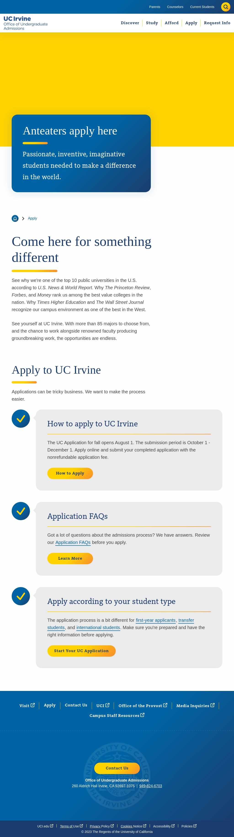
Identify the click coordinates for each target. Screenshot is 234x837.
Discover (130, 23)
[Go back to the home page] (15, 218)
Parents (154, 6)
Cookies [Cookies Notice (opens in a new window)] (133, 826)
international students (98, 627)
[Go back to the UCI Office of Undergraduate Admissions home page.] (27, 23)
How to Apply (70, 473)
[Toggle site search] (225, 6)
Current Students (202, 6)
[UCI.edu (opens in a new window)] (45, 826)
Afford (172, 23)
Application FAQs (73, 542)
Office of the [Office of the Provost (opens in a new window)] (143, 705)
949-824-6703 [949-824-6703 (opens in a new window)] (150, 786)
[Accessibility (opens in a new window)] (164, 826)
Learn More (70, 558)
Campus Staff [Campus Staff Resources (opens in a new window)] (117, 715)
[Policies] (189, 826)
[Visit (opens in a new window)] (27, 706)
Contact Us (76, 705)
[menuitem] (154, 6)
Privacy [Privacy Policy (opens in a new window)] (102, 826)
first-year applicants (156, 620)
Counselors (175, 6)
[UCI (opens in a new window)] (103, 706)
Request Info (217, 23)
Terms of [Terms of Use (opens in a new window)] (71, 826)
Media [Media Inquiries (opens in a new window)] (195, 705)
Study (152, 23)
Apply (191, 23)
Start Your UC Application (81, 651)
